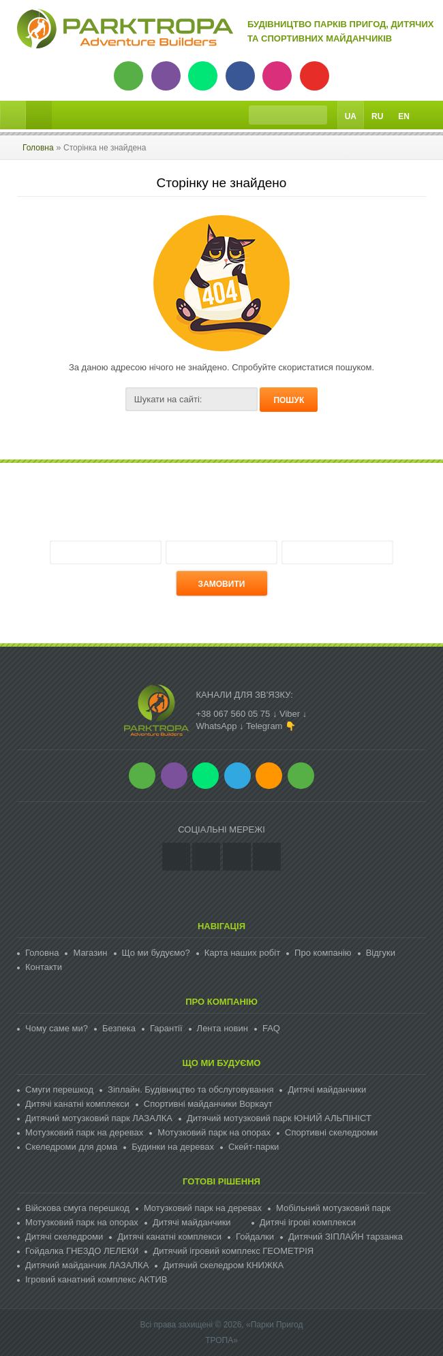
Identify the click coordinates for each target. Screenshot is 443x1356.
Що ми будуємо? (156, 953)
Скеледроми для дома (71, 1147)
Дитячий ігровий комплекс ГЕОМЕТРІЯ (233, 1251)
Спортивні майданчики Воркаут (208, 1104)
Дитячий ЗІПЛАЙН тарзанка (345, 1236)
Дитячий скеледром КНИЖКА (223, 1265)
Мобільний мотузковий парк (333, 1208)
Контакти (43, 967)
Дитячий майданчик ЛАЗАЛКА (87, 1265)
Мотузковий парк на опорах (214, 1132)
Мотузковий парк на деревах (84, 1132)
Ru (377, 116)
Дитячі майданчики (327, 1089)
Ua (350, 116)
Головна (38, 147)
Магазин (90, 953)
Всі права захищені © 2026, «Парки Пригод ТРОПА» (221, 1332)
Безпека (119, 1028)
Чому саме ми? (56, 1028)
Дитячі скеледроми (64, 1236)
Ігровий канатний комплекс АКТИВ (96, 1279)
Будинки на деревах (173, 1147)
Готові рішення (221, 1181)
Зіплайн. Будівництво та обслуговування (190, 1089)
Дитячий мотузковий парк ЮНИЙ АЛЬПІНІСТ (279, 1118)
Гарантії (166, 1028)
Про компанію (323, 953)
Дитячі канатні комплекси (77, 1104)
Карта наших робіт (242, 953)
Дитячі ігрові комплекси (308, 1222)
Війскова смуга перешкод (77, 1208)
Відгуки (380, 953)
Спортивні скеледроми (331, 1132)
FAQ (271, 1028)
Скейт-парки (253, 1147)
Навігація (221, 926)
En (404, 116)
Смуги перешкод (59, 1089)
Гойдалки (255, 1236)
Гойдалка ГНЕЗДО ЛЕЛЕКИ (81, 1251)
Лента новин (222, 1028)
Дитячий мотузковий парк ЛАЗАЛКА (98, 1118)
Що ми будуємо (222, 1063)
